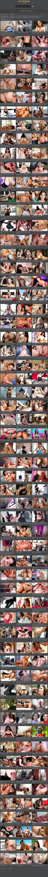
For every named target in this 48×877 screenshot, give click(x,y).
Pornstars (22, 11)
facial (9, 19)
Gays (26, 11)
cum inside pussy (12, 16)
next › (10, 868)
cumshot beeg (36, 17)
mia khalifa (24, 17)
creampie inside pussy (4, 19)
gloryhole (28, 17)
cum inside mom (12, 17)
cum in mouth (18, 16)
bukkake (17, 17)
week (13, 14)
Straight (17, 11)
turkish (32, 17)
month (11, 14)
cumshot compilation (24, 16)
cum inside (41, 16)
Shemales (30, 11)
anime (21, 17)
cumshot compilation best (4, 17)
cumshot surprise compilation (34, 16)
